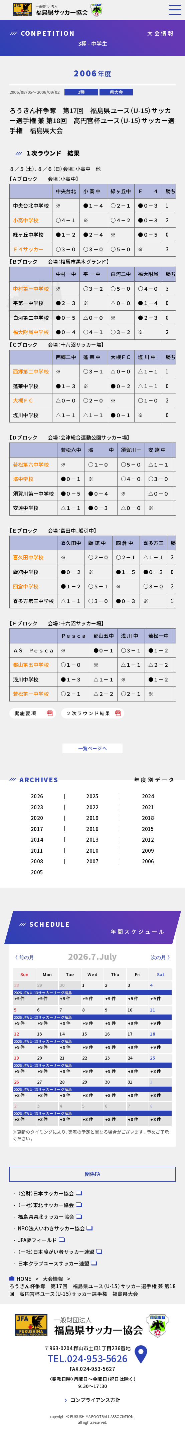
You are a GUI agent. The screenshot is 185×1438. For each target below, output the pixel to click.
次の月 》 (161, 957)
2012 (148, 839)
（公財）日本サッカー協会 (46, 1193)
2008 (37, 861)
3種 (81, 92)
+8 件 (155, 1071)
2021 (148, 807)
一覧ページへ (92, 748)
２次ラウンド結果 (88, 713)
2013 (92, 839)
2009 (148, 850)
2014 (37, 839)
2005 (37, 872)
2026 (37, 796)
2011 (37, 850)
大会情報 (53, 1278)
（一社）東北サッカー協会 (46, 1204)
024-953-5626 (97, 1358)
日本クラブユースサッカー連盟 (53, 1263)
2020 (37, 817)
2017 (37, 828)
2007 (92, 861)
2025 (92, 796)
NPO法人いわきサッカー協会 (51, 1228)
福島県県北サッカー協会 (46, 1216)
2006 (148, 861)
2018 (148, 817)
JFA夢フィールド (37, 1239)
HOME (24, 1278)
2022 (92, 807)
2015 (148, 828)
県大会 (116, 92)
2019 (92, 817)
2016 (92, 828)
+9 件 (19, 998)
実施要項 (28, 713)
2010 (92, 850)
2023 (37, 807)
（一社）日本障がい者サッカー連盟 (56, 1251)
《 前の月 (23, 957)
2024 (148, 796)
